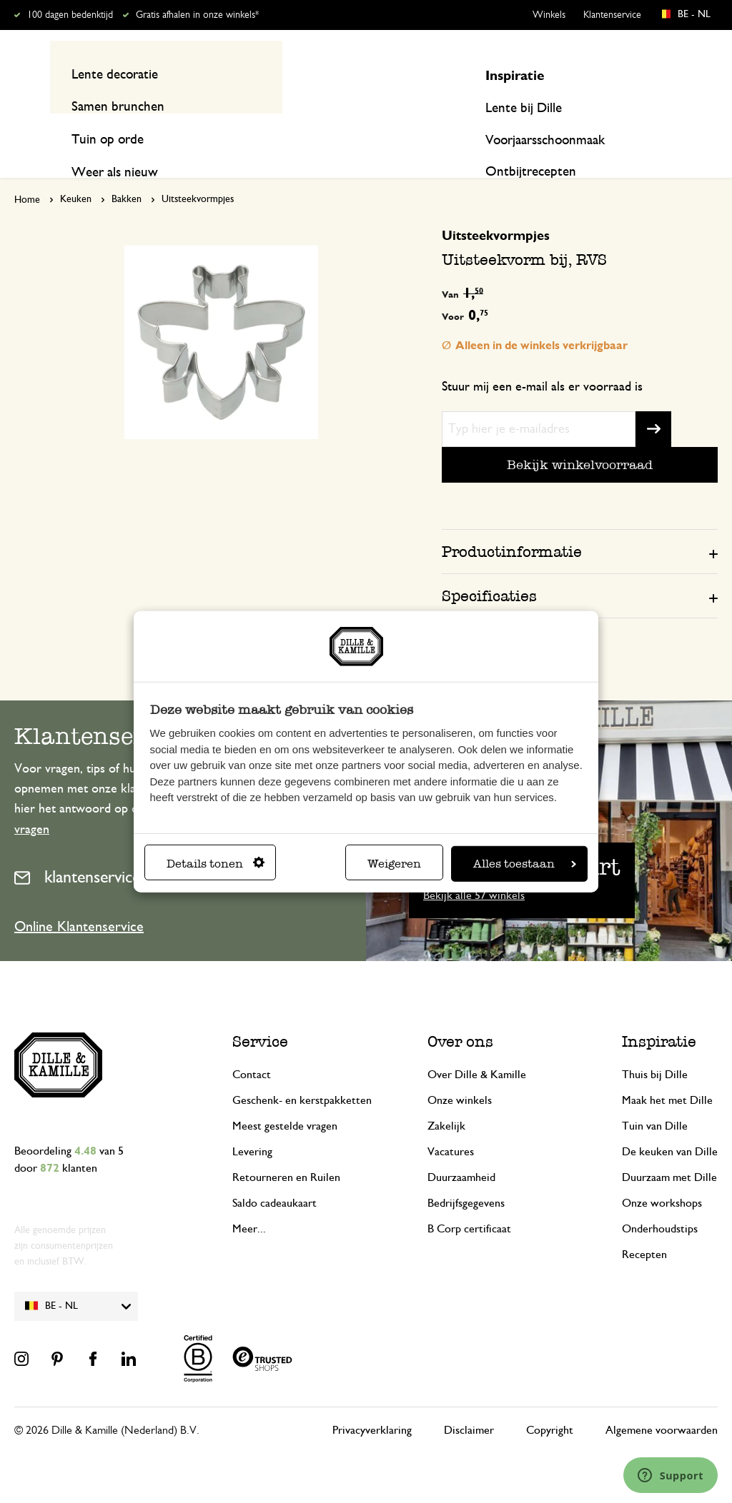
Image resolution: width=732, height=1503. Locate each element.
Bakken (127, 172)
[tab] (580, 523)
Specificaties (489, 568)
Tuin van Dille (655, 1099)
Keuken (76, 172)
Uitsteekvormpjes (198, 172)
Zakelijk (446, 1099)
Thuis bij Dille (655, 1047)
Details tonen (215, 863)
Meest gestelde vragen (284, 1099)
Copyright (549, 1403)
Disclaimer (469, 1403)
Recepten (693, 130)
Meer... (249, 1201)
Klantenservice (612, 15)
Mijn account (659, 73)
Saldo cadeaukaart (274, 1176)
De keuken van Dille (670, 1124)
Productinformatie (512, 524)
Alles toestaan (524, 863)
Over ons (460, 1014)
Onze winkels (459, 1073)
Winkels (549, 15)
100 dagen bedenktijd (70, 15)
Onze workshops (662, 1176)
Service (260, 1014)
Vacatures (450, 1124)
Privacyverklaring (372, 1403)
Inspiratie (620, 130)
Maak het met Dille (667, 1073)
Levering (252, 1124)
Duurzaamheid (461, 1150)
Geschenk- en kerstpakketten (302, 1073)
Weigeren (394, 863)
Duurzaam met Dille (669, 1150)
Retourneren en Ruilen (286, 1150)
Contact (251, 1047)
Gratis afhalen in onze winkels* (197, 15)
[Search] (517, 73)
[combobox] (359, 73)
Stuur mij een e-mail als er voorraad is (542, 359)
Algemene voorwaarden (661, 1403)
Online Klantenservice (79, 900)
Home (27, 173)
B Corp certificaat (469, 1201)
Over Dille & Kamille (476, 1047)
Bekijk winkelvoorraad (580, 437)
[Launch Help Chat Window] (670, 1475)
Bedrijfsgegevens (466, 1176)
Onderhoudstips (660, 1201)
